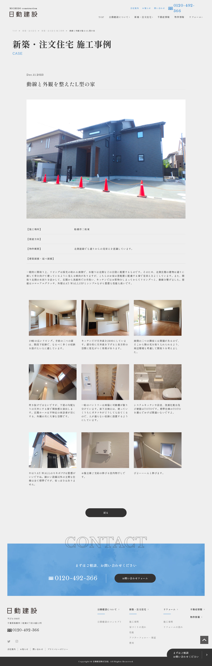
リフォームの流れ (173, 627)
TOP (101, 17)
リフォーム (195, 17)
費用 (131, 642)
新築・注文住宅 (142, 17)
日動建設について (119, 17)
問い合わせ (159, 8)
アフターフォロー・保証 (142, 637)
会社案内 (134, 8)
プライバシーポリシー (58, 649)
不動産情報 (164, 17)
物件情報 (179, 17)
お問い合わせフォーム (135, 578)
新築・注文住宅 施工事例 (53, 30)
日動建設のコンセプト (109, 621)
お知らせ (146, 8)
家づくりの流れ (137, 627)
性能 (131, 632)
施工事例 (134, 621)
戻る (106, 512)
